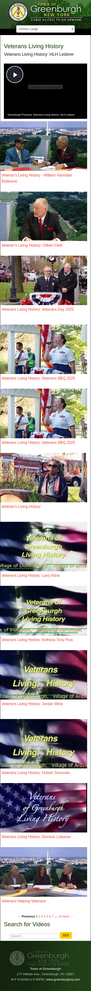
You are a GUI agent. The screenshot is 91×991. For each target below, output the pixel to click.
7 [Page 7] (52, 916)
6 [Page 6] (50, 916)
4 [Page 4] (45, 916)
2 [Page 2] (39, 916)
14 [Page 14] (60, 916)
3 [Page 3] (42, 916)
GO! (66, 935)
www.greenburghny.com (63, 979)
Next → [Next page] (68, 916)
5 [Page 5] (47, 916)
